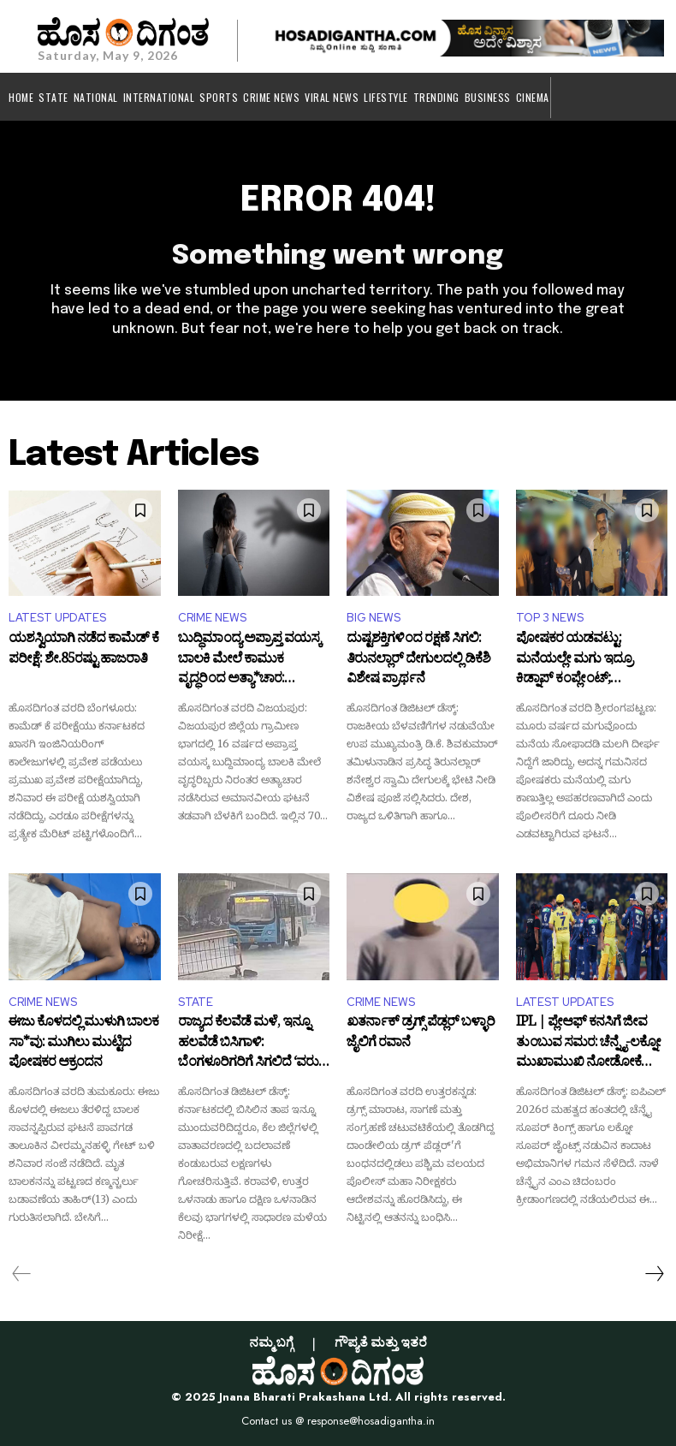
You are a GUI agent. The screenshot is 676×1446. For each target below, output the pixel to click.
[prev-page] (22, 1274)
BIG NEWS (373, 617)
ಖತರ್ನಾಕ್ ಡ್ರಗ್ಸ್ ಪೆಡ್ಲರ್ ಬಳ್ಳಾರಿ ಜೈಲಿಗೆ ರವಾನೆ (421, 1035)
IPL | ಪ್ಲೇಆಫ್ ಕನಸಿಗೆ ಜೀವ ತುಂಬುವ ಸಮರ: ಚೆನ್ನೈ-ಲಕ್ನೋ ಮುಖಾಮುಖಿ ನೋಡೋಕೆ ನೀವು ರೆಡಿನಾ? (588, 1044)
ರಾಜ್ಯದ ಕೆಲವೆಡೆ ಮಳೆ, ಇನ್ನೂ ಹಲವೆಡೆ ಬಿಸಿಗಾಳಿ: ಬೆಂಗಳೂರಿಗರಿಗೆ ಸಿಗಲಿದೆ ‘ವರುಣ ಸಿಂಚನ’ (253, 1044)
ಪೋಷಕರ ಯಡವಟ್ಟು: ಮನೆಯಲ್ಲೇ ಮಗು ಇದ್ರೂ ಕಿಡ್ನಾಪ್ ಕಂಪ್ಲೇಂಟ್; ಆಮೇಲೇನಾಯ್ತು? (574, 660)
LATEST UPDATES (57, 617)
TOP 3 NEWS (550, 617)
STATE (195, 1002)
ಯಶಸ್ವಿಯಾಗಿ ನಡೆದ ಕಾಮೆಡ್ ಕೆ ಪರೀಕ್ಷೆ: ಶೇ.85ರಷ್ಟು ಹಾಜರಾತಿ (83, 651)
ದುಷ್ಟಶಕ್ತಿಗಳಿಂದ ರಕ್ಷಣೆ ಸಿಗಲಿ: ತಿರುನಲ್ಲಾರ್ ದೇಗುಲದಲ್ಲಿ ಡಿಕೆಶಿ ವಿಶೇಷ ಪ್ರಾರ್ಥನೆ (418, 660)
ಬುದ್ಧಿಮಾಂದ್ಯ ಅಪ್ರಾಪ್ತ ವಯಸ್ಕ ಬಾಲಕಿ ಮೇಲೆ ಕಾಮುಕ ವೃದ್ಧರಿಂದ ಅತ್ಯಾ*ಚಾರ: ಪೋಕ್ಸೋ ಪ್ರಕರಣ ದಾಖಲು (249, 660)
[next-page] (653, 1274)
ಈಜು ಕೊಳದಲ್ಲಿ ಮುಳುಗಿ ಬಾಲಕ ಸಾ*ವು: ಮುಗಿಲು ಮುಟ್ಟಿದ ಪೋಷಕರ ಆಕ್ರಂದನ (83, 1044)
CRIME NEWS (212, 617)
